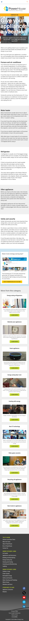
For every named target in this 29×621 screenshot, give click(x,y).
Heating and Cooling (8, 562)
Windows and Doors (7, 584)
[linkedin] (24, 606)
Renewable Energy (7, 575)
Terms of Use (14, 615)
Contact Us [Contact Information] (14, 15)
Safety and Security (7, 578)
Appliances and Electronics (9, 555)
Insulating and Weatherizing (10, 564)
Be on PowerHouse (7, 546)
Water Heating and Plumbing (10, 580)
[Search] (27, 1)
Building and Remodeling (9, 557)
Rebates (5, 591)
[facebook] (24, 588)
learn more (14, 315)
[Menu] (2, 1)
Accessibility (14, 616)
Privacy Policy (14, 611)
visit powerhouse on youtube (12, 281)
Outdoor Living (6, 571)
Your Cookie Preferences (14, 613)
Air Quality (5, 553)
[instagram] (24, 601)
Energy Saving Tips (7, 559)
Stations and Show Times (9, 539)
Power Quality (6, 573)
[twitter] (24, 592)
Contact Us (5, 548)
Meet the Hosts (6, 541)
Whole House (6, 582)
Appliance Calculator (8, 589)
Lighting (5, 566)
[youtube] (24, 597)
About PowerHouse (7, 544)
